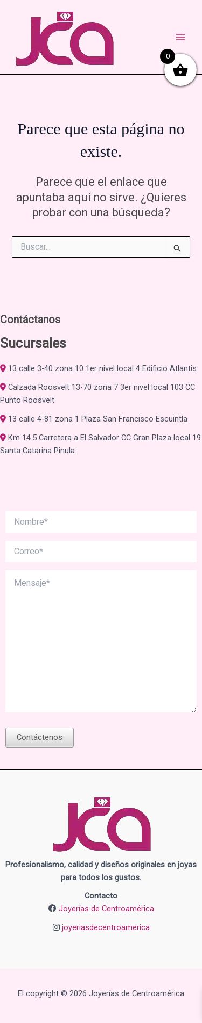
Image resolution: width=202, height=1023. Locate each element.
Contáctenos (39, 737)
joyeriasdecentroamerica (106, 927)
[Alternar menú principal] (180, 37)
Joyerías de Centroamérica (106, 908)
